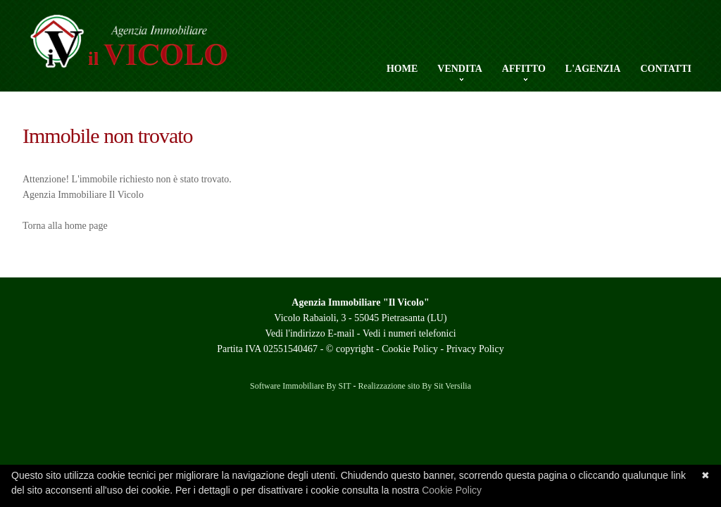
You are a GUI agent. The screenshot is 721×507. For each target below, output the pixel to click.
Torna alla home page (65, 225)
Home (402, 68)
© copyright (350, 349)
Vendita (459, 69)
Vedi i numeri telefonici (409, 333)
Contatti (665, 68)
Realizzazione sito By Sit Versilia (414, 386)
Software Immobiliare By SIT (300, 386)
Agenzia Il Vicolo (153, 49)
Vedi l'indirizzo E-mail (309, 333)
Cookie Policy (410, 349)
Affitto (524, 69)
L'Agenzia (593, 68)
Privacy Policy (475, 349)
